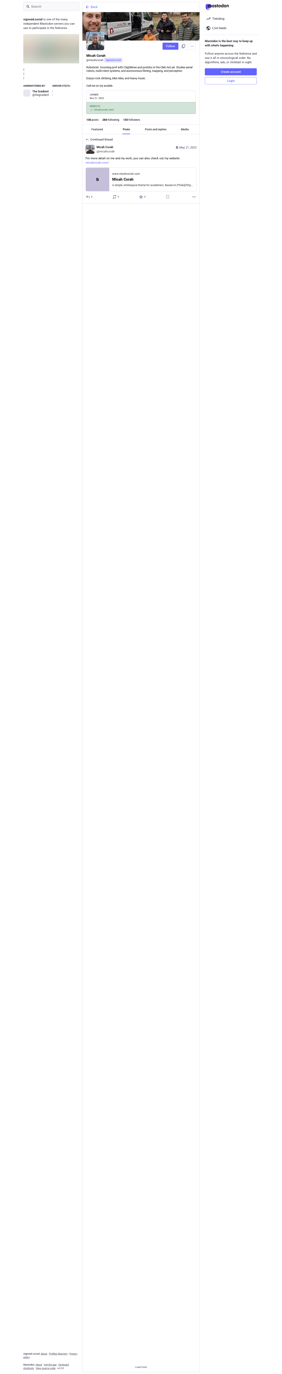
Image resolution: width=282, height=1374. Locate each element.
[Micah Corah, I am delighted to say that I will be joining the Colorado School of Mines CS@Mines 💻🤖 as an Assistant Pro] (141, 545)
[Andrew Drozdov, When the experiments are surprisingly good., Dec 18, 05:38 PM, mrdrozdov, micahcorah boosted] (141, 1304)
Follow (170, 46)
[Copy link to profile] (183, 46)
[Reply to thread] (89, 196)
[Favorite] (142, 196)
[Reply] (89, 558)
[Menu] (192, 46)
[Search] (51, 6)
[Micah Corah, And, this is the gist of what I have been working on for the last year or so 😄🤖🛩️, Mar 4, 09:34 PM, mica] (141, 637)
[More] (194, 196)
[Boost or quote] (116, 196)
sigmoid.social (113, 60)
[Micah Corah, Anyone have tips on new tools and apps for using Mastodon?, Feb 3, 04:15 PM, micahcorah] (141, 1105)
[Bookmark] (167, 196)
